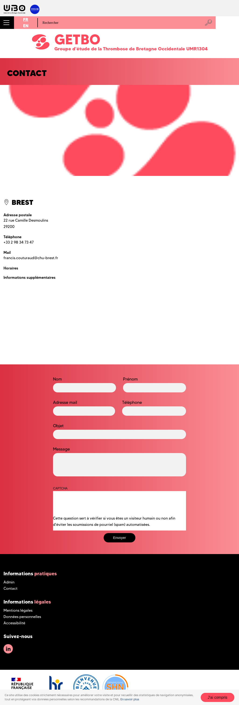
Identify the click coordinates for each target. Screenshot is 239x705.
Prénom (130, 379)
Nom (57, 379)
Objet (58, 425)
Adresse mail (65, 402)
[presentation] (88, 506)
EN (25, 25)
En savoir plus (129, 699)
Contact (11, 588)
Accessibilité (14, 623)
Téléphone (132, 402)
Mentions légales (18, 610)
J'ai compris (217, 697)
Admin (9, 582)
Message (61, 449)
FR (25, 19)
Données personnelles (22, 616)
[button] (7, 22)
